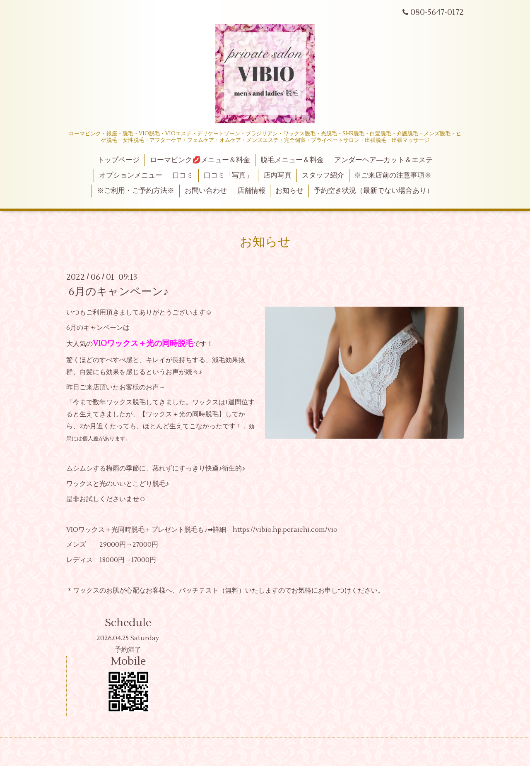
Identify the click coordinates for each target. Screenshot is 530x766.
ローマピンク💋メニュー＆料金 (200, 160)
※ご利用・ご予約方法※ (135, 190)
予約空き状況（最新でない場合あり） (374, 190)
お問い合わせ (206, 190)
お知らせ (289, 190)
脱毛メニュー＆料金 (292, 160)
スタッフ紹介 (323, 175)
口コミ (182, 175)
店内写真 (277, 175)
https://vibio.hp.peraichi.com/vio (285, 530)
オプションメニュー (130, 175)
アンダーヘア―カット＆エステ (383, 160)
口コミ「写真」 (228, 175)
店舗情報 (251, 190)
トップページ (118, 160)
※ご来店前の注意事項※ (392, 175)
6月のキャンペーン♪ (118, 292)
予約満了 (128, 650)
